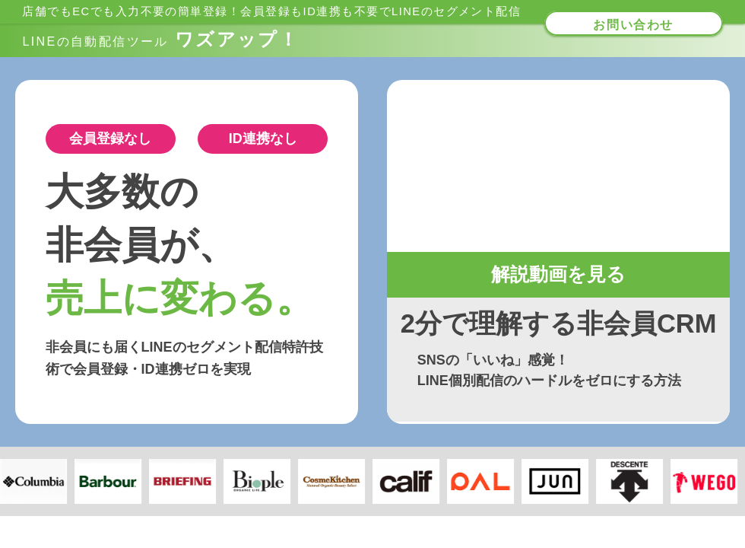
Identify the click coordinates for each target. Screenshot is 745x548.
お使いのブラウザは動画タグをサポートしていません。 (559, 166)
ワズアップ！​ (160, 39)
